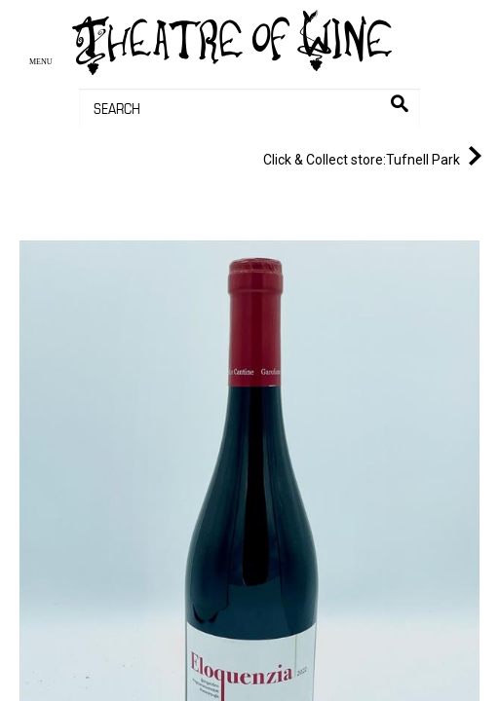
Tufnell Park (376, 155)
